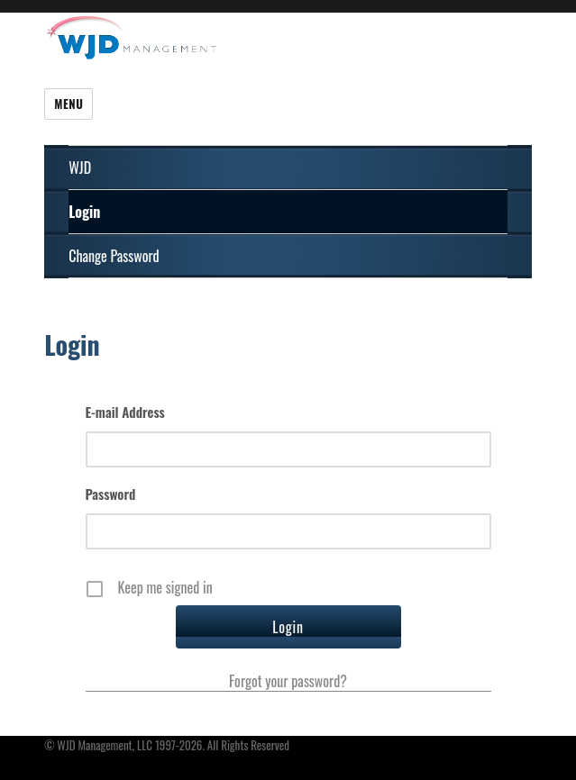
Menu (68, 104)
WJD (80, 167)
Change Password (114, 256)
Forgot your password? (288, 681)
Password (111, 493)
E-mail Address (125, 412)
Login (84, 211)
